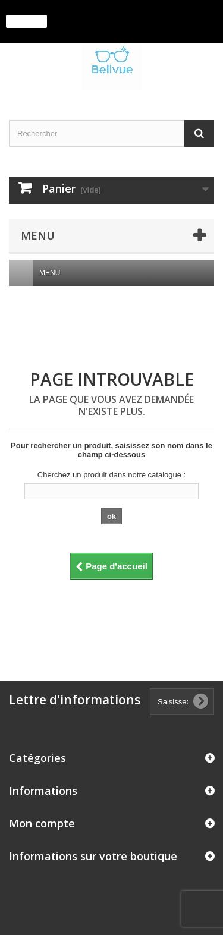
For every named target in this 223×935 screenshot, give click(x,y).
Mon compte (42, 823)
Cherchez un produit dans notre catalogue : (111, 474)
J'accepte (26, 21)
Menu (54, 273)
